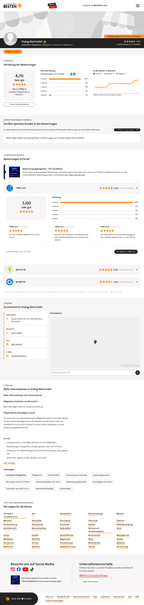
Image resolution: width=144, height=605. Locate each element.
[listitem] (15, 515)
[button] (13, 52)
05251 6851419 (16, 345)
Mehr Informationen (77, 175)
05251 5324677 (16, 333)
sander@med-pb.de (18, 356)
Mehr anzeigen (116, 292)
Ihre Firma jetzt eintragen (93, 575)
